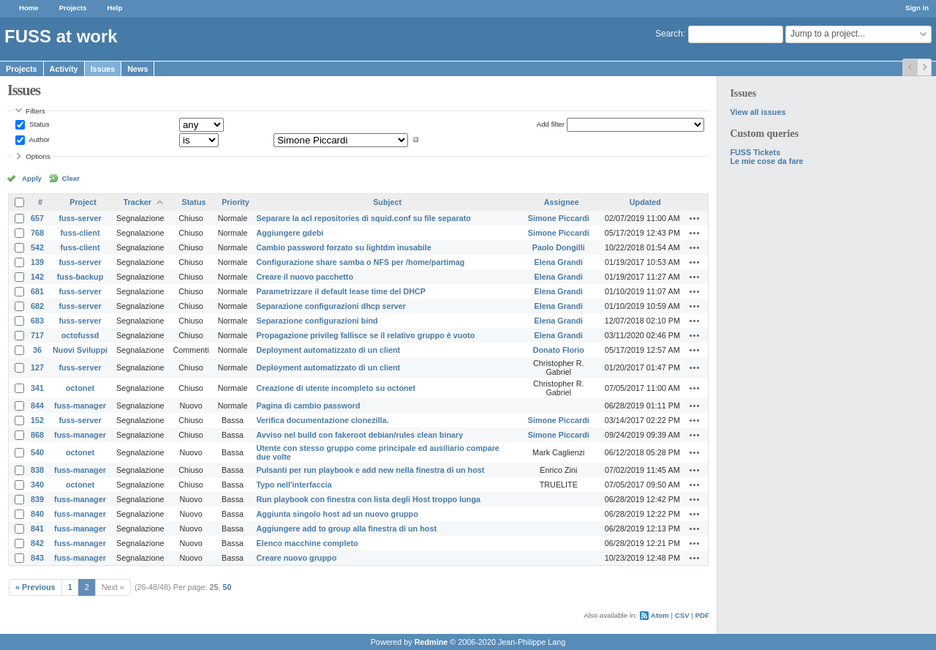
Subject (387, 202)
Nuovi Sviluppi (80, 349)
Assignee (561, 202)
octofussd (80, 335)
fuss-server (79, 218)
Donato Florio (558, 349)
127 (37, 367)
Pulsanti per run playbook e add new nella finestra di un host (370, 470)
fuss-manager (80, 405)
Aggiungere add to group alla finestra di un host (346, 528)
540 (37, 452)
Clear (71, 178)
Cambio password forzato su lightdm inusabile (343, 247)
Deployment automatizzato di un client (328, 349)
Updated (645, 202)
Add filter (551, 124)
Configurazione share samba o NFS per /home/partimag (360, 262)
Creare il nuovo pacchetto (304, 276)
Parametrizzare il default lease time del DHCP (341, 291)
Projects (73, 8)
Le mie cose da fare (766, 161)
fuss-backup (80, 276)
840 (37, 513)
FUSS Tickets (755, 152)
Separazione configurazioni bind (316, 320)
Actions (695, 218)
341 (37, 388)
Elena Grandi (559, 262)
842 (37, 543)
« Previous (35, 587)
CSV (682, 615)
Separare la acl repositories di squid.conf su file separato (363, 218)
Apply (32, 178)
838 (37, 470)
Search (669, 34)
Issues (103, 68)
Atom (660, 615)
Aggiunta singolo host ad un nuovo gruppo (337, 513)
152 (37, 420)
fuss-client (80, 232)
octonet (80, 388)
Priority (235, 202)
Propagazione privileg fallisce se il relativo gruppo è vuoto (365, 335)
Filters (35, 111)
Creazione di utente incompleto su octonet (335, 388)
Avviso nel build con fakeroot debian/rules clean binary (359, 434)
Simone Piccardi (558, 218)
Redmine (431, 642)
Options (38, 156)
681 (37, 291)
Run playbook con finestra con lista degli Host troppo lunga (368, 499)
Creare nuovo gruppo (296, 557)
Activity (64, 68)
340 (37, 484)
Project (83, 202)
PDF (702, 615)
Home (29, 8)
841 (37, 528)
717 (37, 335)
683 (37, 320)
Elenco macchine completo (307, 543)
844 (37, 405)
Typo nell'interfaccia (293, 484)
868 (37, 434)
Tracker (137, 202)
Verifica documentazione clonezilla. (322, 420)
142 (37, 276)
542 (37, 247)
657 (37, 218)
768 (37, 232)
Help (115, 8)
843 (37, 557)
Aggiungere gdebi (289, 232)
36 (37, 349)
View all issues (757, 112)
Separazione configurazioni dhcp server (331, 306)
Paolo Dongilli (558, 247)
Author (38, 139)
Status (38, 124)
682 (37, 306)
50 (227, 587)
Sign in (917, 8)
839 (37, 499)
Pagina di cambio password (308, 405)
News (137, 68)
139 (37, 262)
